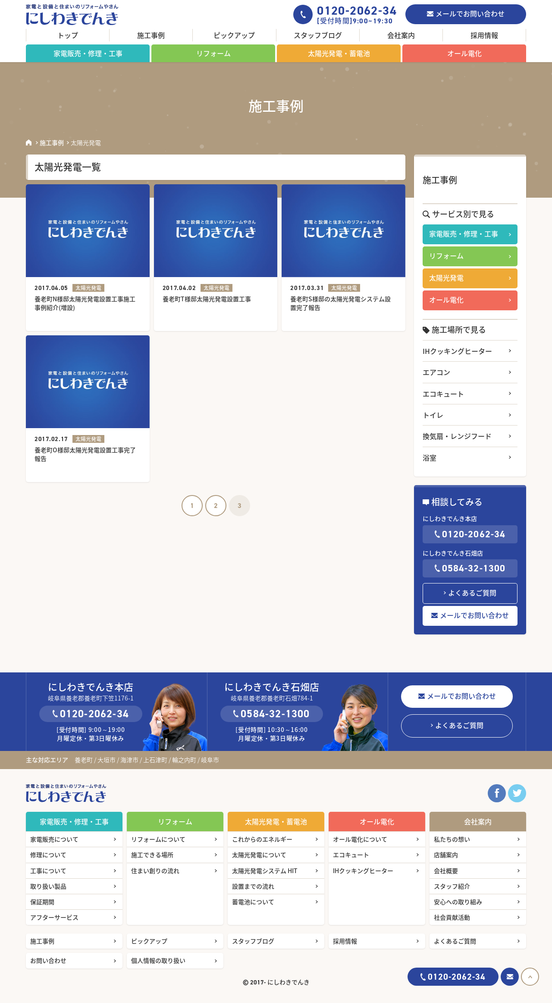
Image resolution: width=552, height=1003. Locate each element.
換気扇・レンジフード (457, 436)
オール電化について (360, 839)
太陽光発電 (446, 277)
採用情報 (484, 35)
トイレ (433, 415)
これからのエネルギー (262, 839)
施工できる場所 (152, 854)
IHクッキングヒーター (457, 351)
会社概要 (446, 870)
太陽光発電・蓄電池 (339, 53)
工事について (48, 870)
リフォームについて (158, 839)
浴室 (429, 457)
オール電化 (464, 53)
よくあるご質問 (472, 592)
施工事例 (151, 35)
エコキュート (443, 393)
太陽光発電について (259, 854)
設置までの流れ (253, 886)
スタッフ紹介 (452, 886)
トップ (67, 35)
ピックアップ (234, 35)
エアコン (436, 372)
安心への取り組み (458, 901)
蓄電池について (253, 901)
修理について (48, 854)
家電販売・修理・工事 (87, 53)
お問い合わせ (48, 960)
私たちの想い (452, 839)
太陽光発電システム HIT (265, 870)
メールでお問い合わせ (470, 13)
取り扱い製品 (48, 886)
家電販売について (54, 839)
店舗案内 (446, 854)
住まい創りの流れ (155, 870)
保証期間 (42, 901)
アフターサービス (54, 917)
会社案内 (401, 35)
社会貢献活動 (452, 917)
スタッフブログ (318, 35)
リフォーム (213, 53)
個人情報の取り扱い (158, 960)
